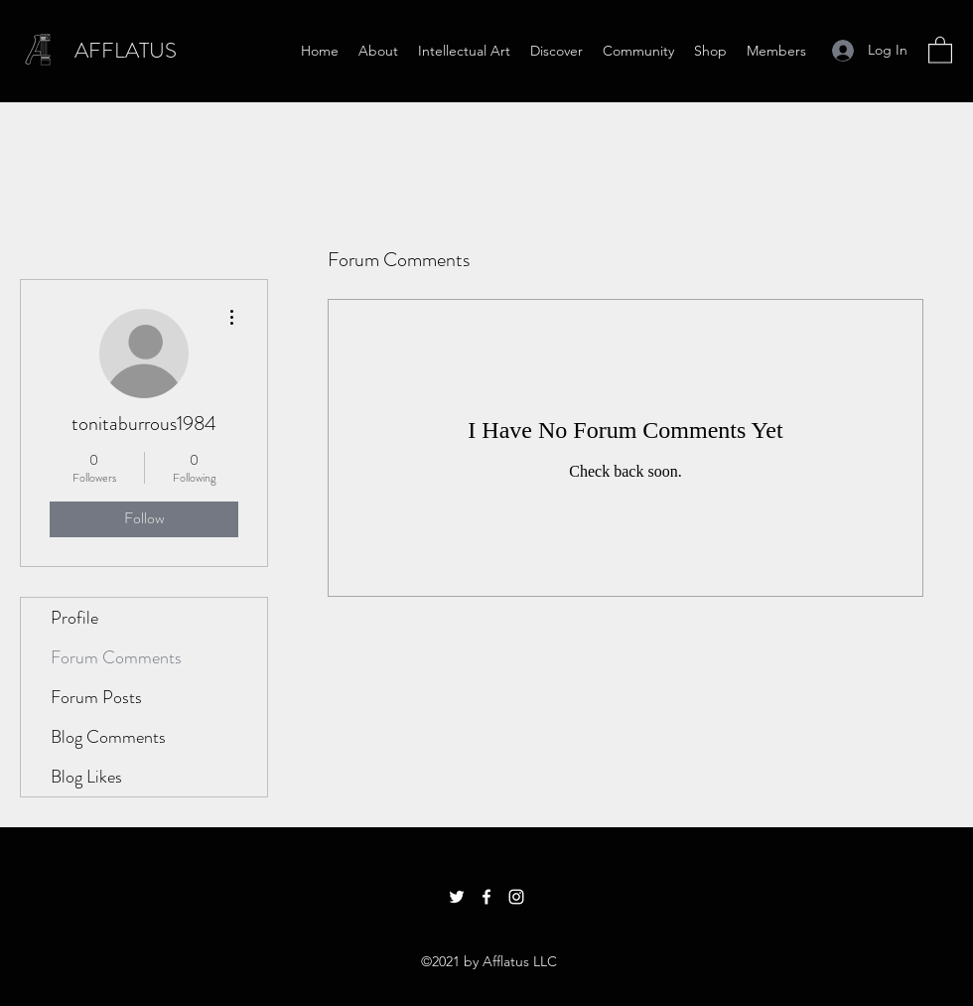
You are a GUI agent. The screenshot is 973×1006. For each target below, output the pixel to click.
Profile (74, 618)
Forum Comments (116, 657)
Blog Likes (86, 777)
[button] (940, 49)
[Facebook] (486, 897)
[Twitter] (457, 897)
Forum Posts (96, 697)
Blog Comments (108, 737)
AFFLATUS (125, 50)
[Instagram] (516, 897)
